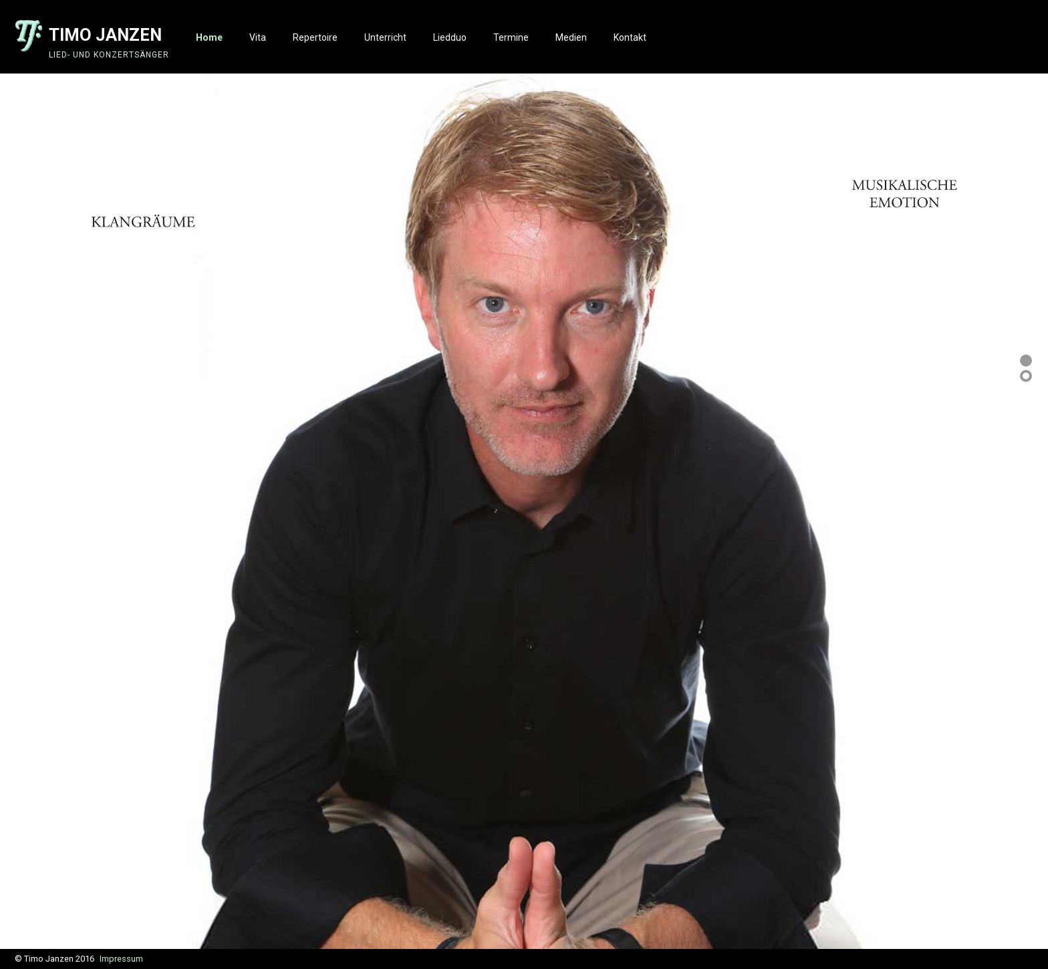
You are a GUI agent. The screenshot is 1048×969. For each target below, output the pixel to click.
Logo (30, 36)
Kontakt (630, 37)
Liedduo (450, 37)
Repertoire (315, 37)
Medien (571, 37)
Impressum (121, 959)
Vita (257, 37)
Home (209, 37)
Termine (511, 37)
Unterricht (385, 37)
